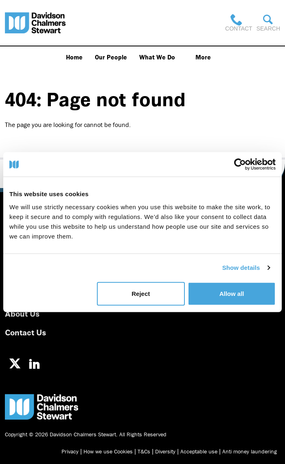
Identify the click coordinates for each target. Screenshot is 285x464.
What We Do (157, 57)
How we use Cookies (108, 451)
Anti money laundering (249, 451)
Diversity (165, 451)
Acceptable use (198, 451)
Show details (241, 267)
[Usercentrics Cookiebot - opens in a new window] (240, 164)
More (203, 57)
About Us (22, 313)
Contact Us (25, 331)
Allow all (231, 293)
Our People (111, 57)
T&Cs (144, 451)
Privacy (70, 451)
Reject (141, 293)
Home (74, 57)
